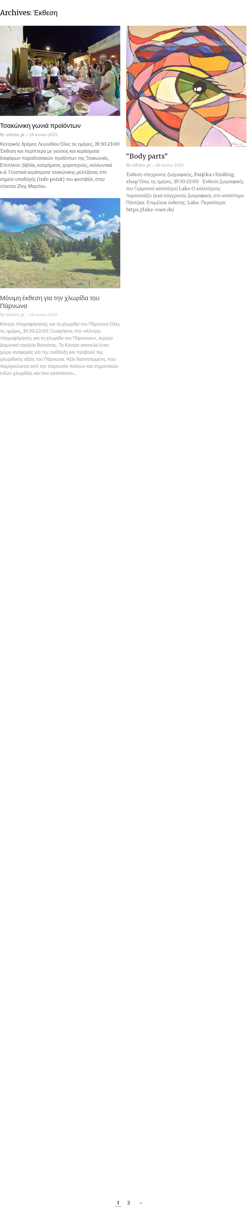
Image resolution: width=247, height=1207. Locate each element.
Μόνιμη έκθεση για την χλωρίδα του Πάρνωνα (50, 302)
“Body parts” (147, 156)
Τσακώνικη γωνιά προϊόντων (40, 125)
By (12, 135)
